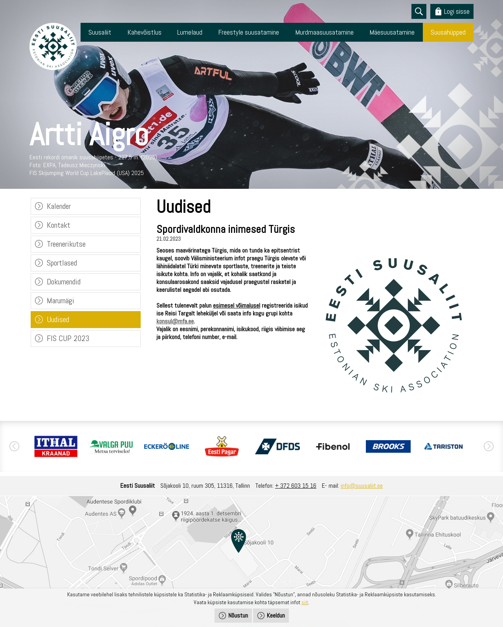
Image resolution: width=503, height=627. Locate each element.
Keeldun (276, 615)
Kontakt (58, 225)
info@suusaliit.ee (362, 485)
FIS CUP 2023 (68, 338)
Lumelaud (189, 32)
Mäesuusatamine (392, 32)
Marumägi (60, 300)
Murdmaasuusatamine (324, 32)
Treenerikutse (66, 244)
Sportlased (62, 263)
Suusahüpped (448, 32)
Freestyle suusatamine (248, 32)
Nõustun (238, 615)
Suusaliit (99, 32)
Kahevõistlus (144, 32)
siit (304, 602)
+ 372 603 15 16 (295, 485)
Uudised (58, 319)
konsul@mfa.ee (175, 321)
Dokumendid (64, 282)
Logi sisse (457, 11)
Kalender (59, 206)
